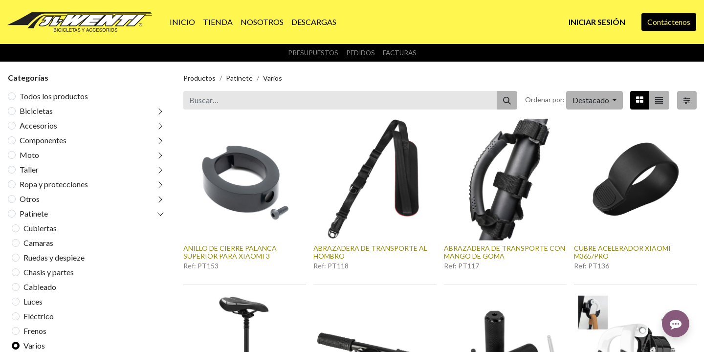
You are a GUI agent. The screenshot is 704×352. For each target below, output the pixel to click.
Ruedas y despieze (54, 257)
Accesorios (38, 125)
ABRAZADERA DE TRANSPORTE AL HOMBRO (370, 252)
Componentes (43, 140)
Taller (29, 169)
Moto (29, 154)
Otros (30, 198)
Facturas (400, 53)
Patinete (34, 213)
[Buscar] (507, 100)
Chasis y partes (48, 272)
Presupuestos (313, 53)
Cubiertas (40, 228)
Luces (33, 301)
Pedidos (360, 53)
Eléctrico (38, 316)
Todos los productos (54, 96)
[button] (594, 100)
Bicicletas (36, 110)
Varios (34, 345)
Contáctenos (668, 21)
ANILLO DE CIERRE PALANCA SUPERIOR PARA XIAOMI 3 (230, 252)
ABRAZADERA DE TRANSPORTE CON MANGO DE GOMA (504, 252)
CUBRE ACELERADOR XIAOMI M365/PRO (622, 252)
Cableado (39, 286)
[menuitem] (182, 22)
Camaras (38, 242)
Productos (199, 78)
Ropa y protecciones (54, 184)
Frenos (34, 330)
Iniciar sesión (597, 21)
